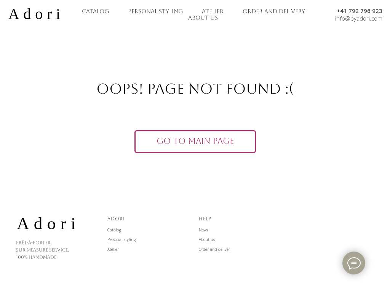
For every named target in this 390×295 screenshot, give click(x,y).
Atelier (113, 249)
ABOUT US (203, 17)
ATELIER (213, 11)
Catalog (114, 230)
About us (207, 239)
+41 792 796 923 (359, 10)
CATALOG (95, 11)
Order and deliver (214, 249)
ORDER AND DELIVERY (274, 11)
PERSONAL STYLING (155, 11)
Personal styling (121, 239)
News (203, 230)
